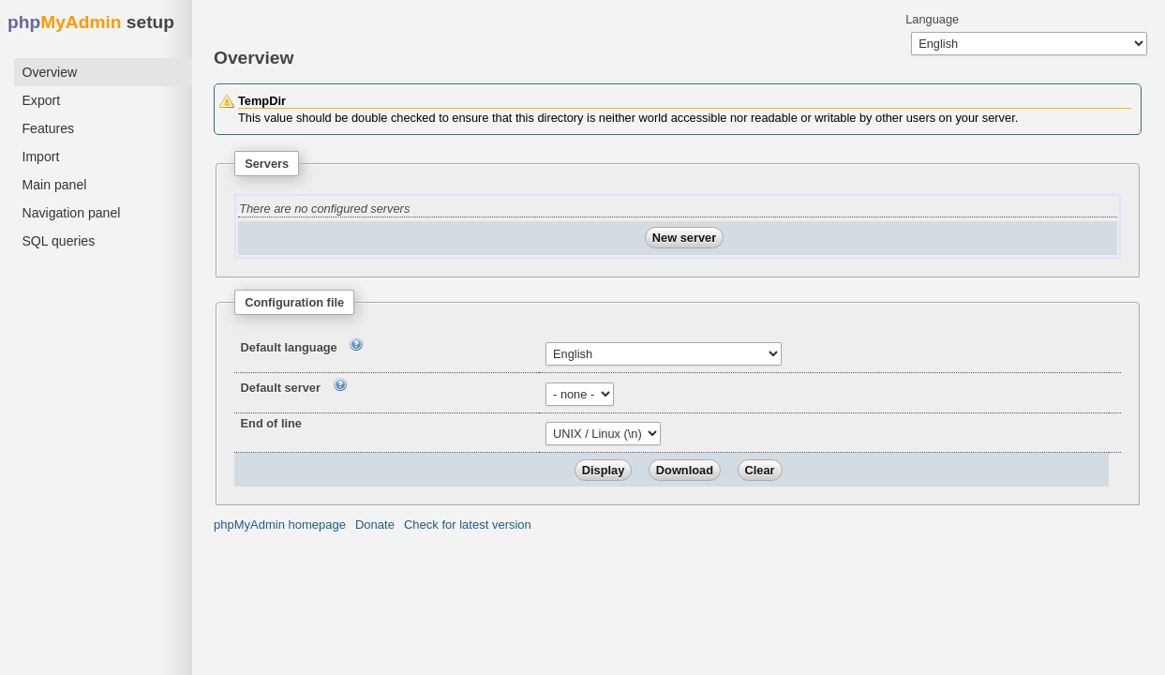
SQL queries (58, 240)
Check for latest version (467, 525)
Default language (289, 347)
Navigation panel (71, 212)
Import (40, 156)
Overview (49, 72)
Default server (281, 388)
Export (41, 100)
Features (48, 128)
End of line (271, 423)
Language (932, 19)
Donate (375, 525)
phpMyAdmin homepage (280, 525)
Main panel (54, 184)
